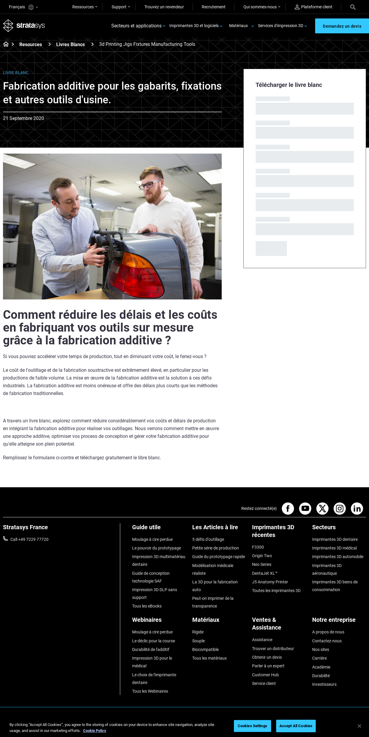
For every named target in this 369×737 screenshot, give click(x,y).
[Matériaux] (219, 622)
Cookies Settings (252, 726)
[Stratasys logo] (24, 25)
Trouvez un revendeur (164, 6)
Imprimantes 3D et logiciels (194, 25)
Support (119, 6)
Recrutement (214, 6)
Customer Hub (265, 674)
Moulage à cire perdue (152, 539)
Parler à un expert (268, 665)
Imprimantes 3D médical (334, 548)
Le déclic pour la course (153, 640)
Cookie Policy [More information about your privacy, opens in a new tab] (94, 730)
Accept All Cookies (295, 726)
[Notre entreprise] (339, 622)
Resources (30, 44)
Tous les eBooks (147, 606)
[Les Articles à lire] (219, 529)
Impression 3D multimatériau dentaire (158, 560)
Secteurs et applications (136, 26)
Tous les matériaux (209, 658)
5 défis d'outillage (208, 539)
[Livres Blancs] (92, 44)
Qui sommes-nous (260, 6)
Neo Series (261, 564)
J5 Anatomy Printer (270, 582)
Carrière (319, 658)
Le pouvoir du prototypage (156, 548)
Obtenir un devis (267, 657)
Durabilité (321, 675)
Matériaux (238, 25)
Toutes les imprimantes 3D (276, 590)
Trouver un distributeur (273, 648)
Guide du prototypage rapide (218, 556)
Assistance (262, 639)
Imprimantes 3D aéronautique (327, 569)
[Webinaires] (159, 622)
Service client (264, 683)
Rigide (198, 632)
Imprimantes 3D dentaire (335, 539)
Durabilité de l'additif (150, 649)
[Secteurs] (339, 529)
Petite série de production (215, 548)
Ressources (83, 6)
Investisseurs (324, 684)
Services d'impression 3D (280, 25)
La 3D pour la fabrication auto (215, 586)
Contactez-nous (327, 640)
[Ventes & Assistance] (279, 626)
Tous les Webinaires (150, 691)
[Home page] (4, 45)
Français (23, 7)
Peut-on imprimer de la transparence (213, 602)
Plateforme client (313, 7)
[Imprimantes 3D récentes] (279, 533)
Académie (321, 667)
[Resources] (49, 44)
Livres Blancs (70, 44)
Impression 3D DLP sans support (154, 593)
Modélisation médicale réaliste (212, 569)
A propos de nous (328, 632)
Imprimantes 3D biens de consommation (335, 586)
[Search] (353, 7)
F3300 (258, 547)
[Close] (359, 726)
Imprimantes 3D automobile (337, 556)
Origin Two (262, 555)
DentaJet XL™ (265, 573)
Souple (198, 640)
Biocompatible (205, 649)
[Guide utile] (159, 529)
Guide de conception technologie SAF (151, 577)
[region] (184, 726)
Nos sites (320, 649)
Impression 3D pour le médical (152, 662)
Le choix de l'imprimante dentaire (154, 678)
